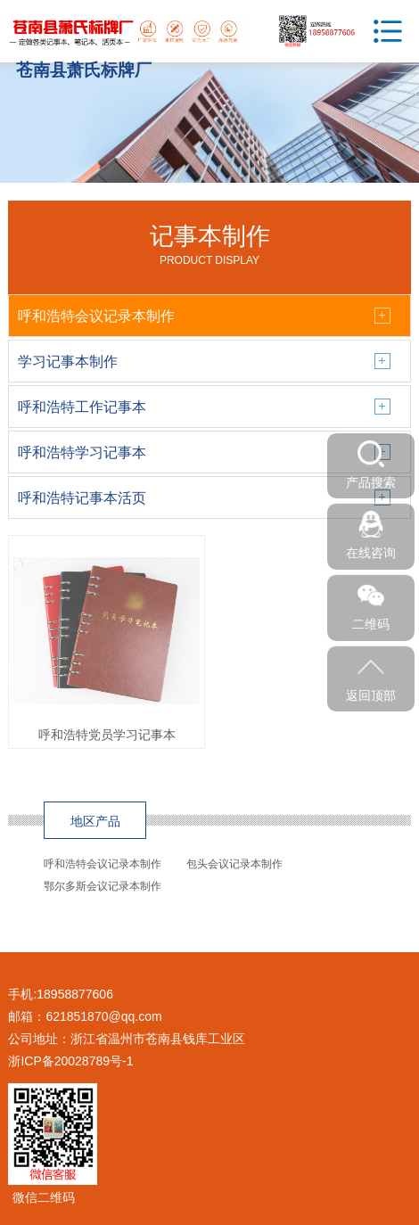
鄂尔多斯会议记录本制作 (102, 886)
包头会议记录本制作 (234, 864)
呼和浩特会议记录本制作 (102, 864)
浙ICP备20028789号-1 (70, 1061)
